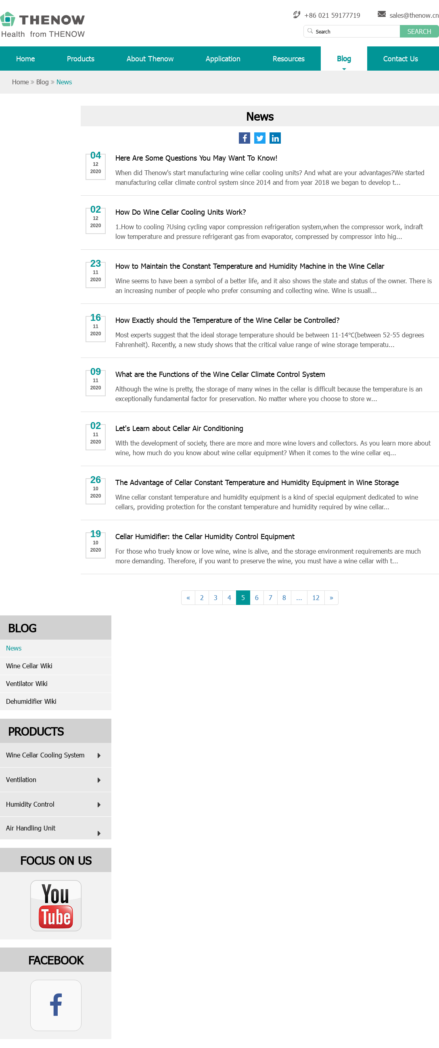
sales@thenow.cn (414, 15)
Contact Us (400, 62)
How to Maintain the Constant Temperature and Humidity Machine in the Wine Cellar (249, 265)
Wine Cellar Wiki (29, 665)
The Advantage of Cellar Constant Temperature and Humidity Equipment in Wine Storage (257, 482)
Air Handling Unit (55, 832)
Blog (344, 62)
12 (316, 597)
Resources (289, 62)
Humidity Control (55, 804)
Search (419, 31)
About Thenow (150, 62)
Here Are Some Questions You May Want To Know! (196, 157)
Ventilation (55, 780)
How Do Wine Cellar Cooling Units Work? (180, 211)
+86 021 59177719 (332, 15)
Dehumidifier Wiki (31, 701)
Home (25, 62)
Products (80, 62)
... (299, 597)
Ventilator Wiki (27, 683)
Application (223, 62)
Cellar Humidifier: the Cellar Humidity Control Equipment (205, 536)
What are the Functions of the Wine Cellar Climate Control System (220, 374)
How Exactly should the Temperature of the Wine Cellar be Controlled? (227, 319)
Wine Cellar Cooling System (55, 755)
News (64, 81)
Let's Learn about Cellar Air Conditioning (179, 428)
